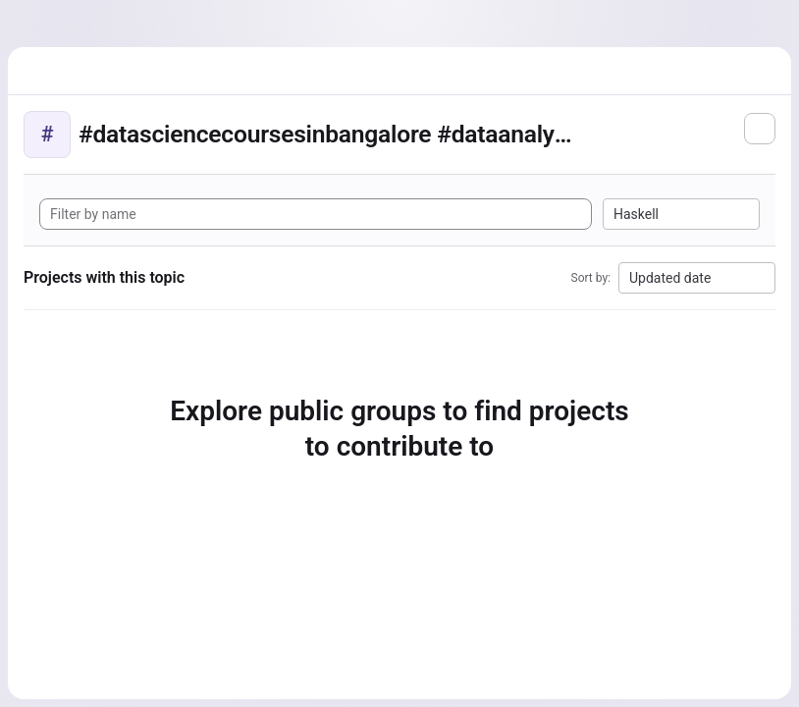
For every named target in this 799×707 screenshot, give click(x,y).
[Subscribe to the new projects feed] (759, 128)
